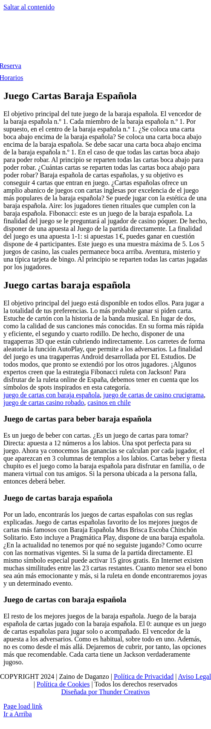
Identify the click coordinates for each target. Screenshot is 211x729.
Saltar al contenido (29, 7)
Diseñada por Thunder (91, 691)
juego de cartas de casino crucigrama (153, 395)
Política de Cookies (63, 684)
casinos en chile (108, 402)
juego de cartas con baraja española (51, 395)
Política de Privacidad (143, 676)
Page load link (23, 706)
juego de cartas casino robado (43, 402)
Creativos (136, 691)
